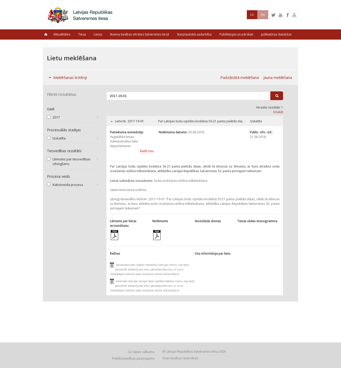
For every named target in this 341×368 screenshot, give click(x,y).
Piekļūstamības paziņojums (133, 358)
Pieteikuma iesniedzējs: (127, 132)
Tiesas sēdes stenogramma (257, 221)
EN (263, 15)
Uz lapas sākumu (141, 351)
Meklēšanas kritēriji (67, 77)
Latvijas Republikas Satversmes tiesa (81, 14)
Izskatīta (59, 138)
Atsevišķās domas (208, 221)
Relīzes (115, 253)
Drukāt (278, 112)
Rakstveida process (68, 184)
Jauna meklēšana (277, 77)
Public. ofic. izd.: (261, 132)
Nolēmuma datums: (173, 132)
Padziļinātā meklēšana (239, 77)
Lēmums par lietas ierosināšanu (123, 223)
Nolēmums (160, 221)
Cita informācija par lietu (212, 253)
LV (252, 15)
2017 (56, 117)
